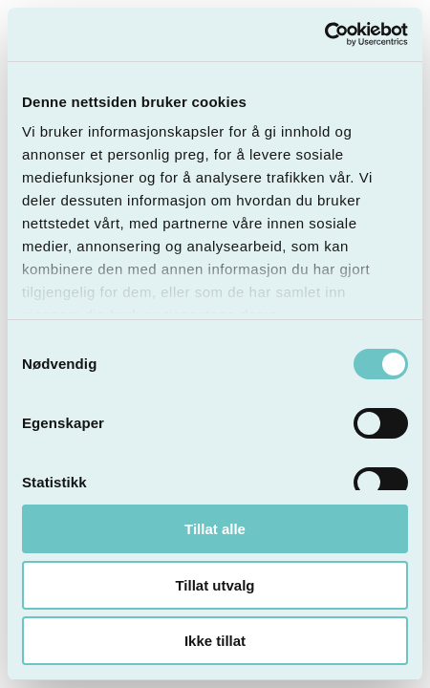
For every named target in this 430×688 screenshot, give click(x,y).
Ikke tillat (215, 641)
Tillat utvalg (214, 585)
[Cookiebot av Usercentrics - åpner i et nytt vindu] (324, 34)
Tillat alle (215, 529)
